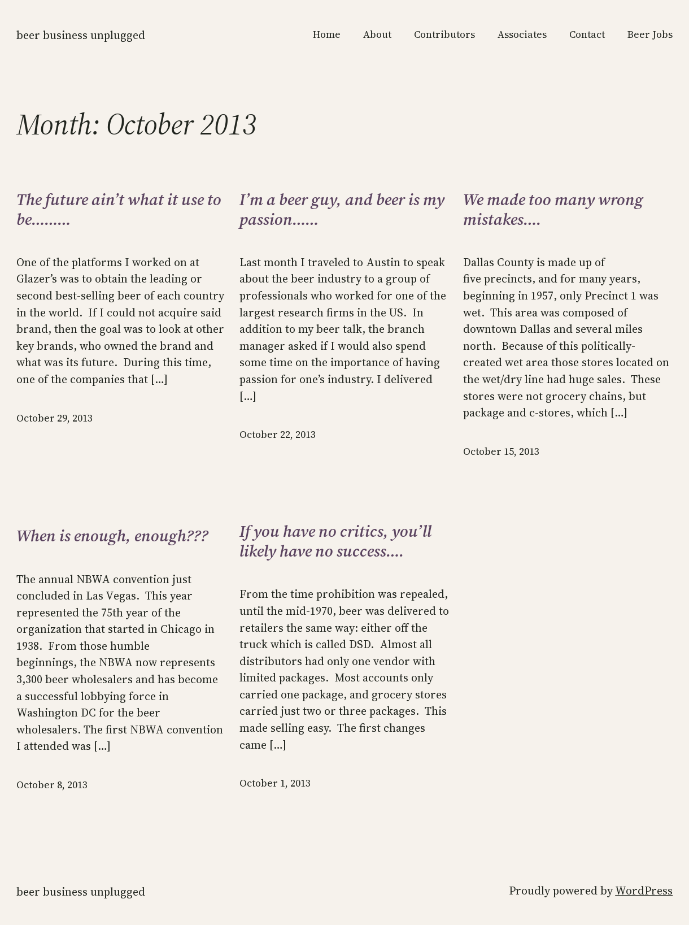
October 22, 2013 (277, 434)
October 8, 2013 (52, 785)
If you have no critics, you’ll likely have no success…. (335, 541)
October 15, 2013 (501, 451)
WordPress (644, 890)
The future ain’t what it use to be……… (118, 209)
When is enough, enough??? (112, 536)
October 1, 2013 (275, 783)
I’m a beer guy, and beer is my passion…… (341, 209)
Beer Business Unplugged (80, 35)
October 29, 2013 (54, 418)
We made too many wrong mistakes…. (553, 209)
